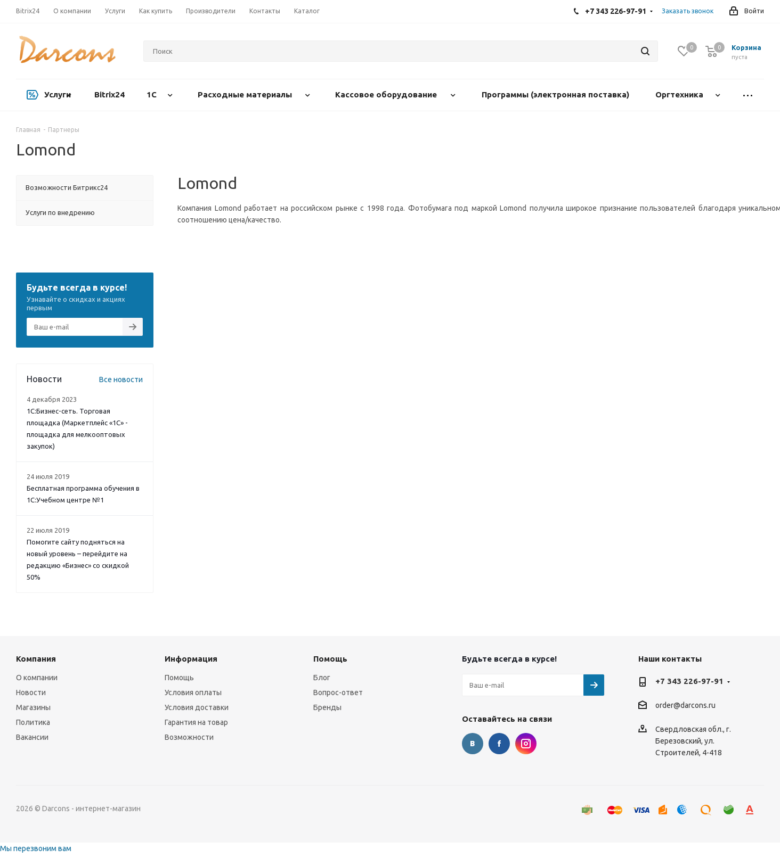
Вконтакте (472, 743)
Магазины (33, 707)
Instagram (526, 743)
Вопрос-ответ (338, 692)
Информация (191, 658)
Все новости (121, 379)
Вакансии (32, 737)
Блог (321, 677)
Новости (31, 692)
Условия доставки (197, 707)
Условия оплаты (193, 692)
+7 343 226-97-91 (689, 681)
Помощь (179, 677)
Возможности (189, 737)
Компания (36, 658)
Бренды (327, 707)
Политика (33, 722)
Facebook (499, 743)
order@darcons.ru (685, 706)
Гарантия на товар (196, 722)
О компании (37, 677)
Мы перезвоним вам (35, 848)
